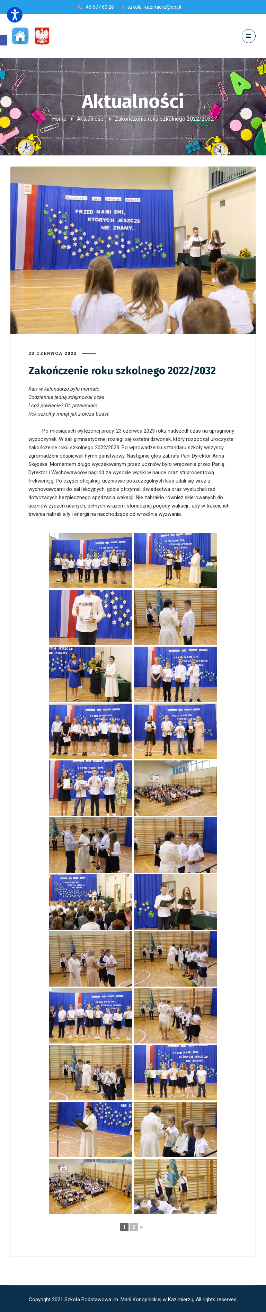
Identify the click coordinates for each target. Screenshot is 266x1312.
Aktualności (91, 119)
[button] (3, 40)
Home (59, 119)
